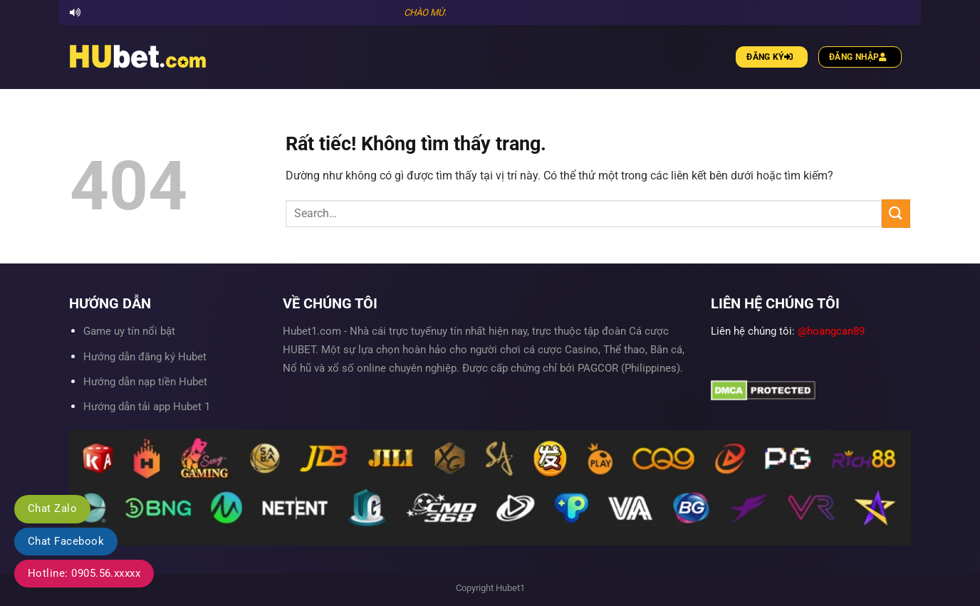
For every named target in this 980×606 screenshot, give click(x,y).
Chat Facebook (66, 541)
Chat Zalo (52, 508)
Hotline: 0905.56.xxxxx (84, 573)
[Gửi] (896, 213)
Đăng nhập (860, 57)
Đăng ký (771, 57)
